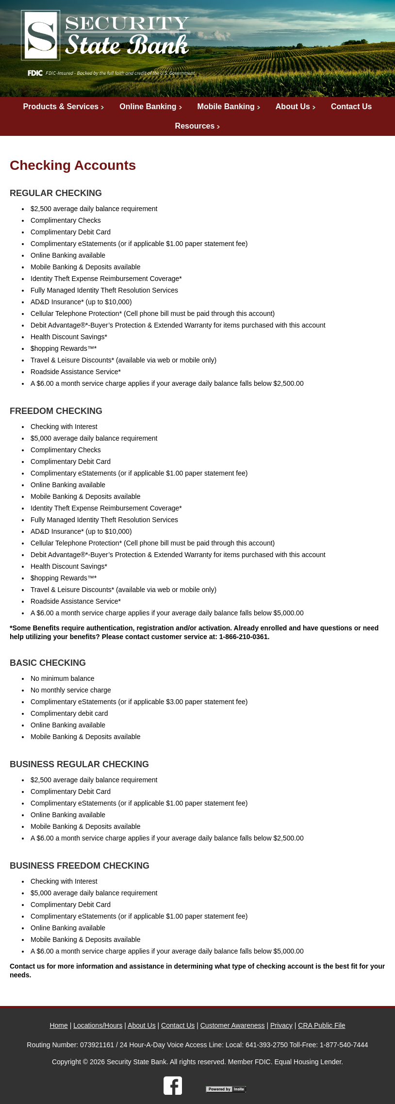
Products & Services (61, 106)
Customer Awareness (232, 1025)
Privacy (281, 1025)
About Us (293, 106)
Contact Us (351, 106)
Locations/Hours (97, 1025)
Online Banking (147, 106)
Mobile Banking (226, 106)
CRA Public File (321, 1025)
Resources (195, 126)
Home (58, 1025)
